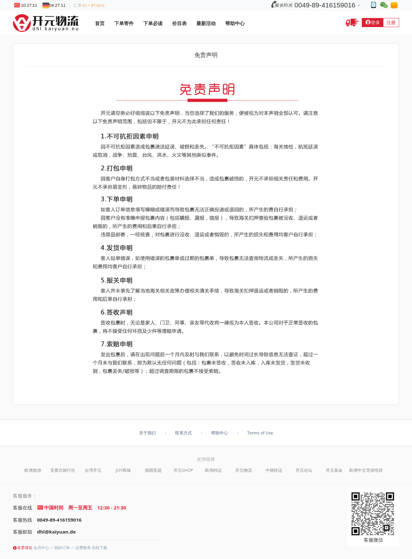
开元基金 (334, 470)
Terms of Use (260, 433)
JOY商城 (123, 470)
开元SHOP (183, 470)
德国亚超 (153, 470)
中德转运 (274, 470)
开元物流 (243, 470)
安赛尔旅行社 (62, 470)
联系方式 (183, 433)
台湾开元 (93, 470)
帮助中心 (235, 23)
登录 (372, 22)
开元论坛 (303, 470)
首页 (100, 23)
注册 (391, 22)
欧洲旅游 (32, 470)
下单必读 (153, 23)
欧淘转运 (213, 470)
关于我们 (147, 433)
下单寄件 (124, 23)
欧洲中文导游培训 (366, 470)
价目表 (179, 23)
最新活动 (206, 23)
